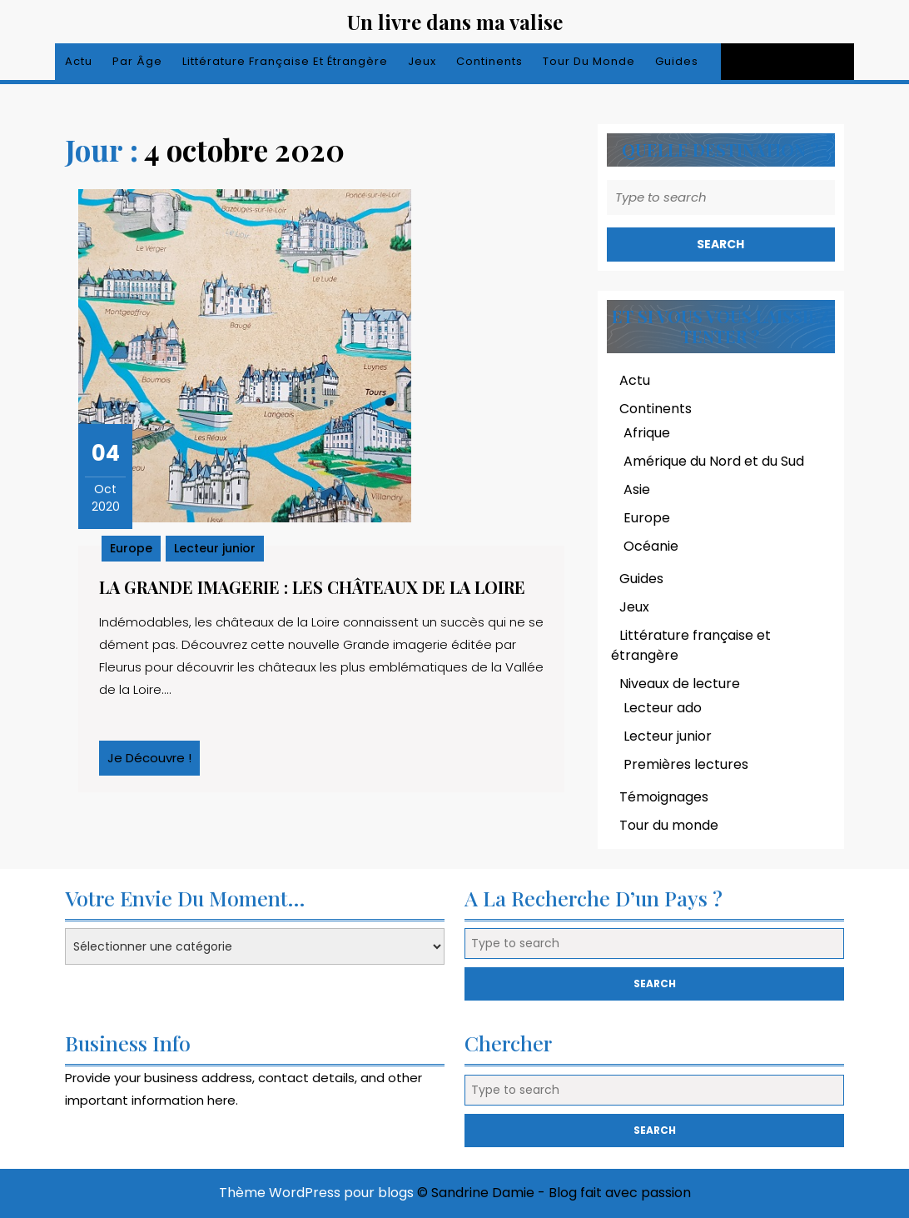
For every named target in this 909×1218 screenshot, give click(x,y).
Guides (676, 61)
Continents (489, 61)
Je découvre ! (153, 762)
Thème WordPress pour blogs (316, 1192)
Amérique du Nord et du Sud (713, 461)
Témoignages (663, 796)
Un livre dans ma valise (455, 21)
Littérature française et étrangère (285, 61)
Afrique (646, 432)
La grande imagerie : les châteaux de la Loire (312, 587)
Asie (636, 489)
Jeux (422, 61)
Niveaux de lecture (679, 683)
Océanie (650, 546)
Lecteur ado (662, 707)
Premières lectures (685, 764)
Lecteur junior (215, 548)
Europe (131, 548)
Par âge (137, 61)
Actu (78, 61)
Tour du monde (589, 61)
